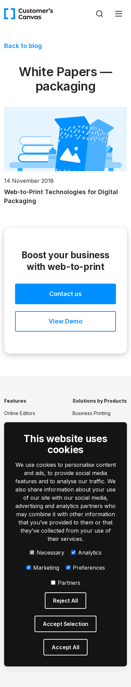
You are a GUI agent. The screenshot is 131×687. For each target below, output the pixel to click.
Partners (65, 582)
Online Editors (19, 413)
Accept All (65, 647)
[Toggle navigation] (118, 13)
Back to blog (23, 45)
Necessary (47, 552)
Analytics (86, 552)
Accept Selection (65, 623)
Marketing (42, 567)
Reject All (65, 600)
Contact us (65, 293)
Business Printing (91, 413)
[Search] (99, 13)
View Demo (65, 321)
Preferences (85, 567)
